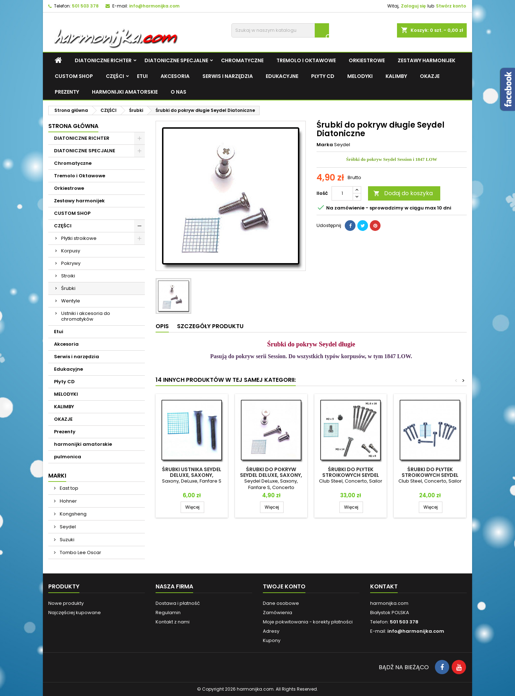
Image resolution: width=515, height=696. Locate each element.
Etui (142, 76)
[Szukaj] (280, 30)
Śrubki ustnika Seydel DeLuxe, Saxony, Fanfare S (191, 475)
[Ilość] (342, 193)
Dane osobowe (281, 603)
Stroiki (68, 275)
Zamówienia (277, 612)
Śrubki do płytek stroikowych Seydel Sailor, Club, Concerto (430, 475)
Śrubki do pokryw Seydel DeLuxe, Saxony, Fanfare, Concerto (271, 475)
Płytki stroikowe (79, 238)
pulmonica (67, 456)
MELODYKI (360, 76)
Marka (325, 145)
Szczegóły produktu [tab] (210, 326)
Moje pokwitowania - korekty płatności (308, 621)
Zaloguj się (413, 6)
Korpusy (70, 250)
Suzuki (66, 539)
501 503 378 (85, 6)
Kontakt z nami (173, 621)
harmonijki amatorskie (125, 91)
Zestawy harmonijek (426, 60)
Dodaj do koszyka (403, 193)
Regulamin (168, 612)
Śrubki (68, 288)
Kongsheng (73, 513)
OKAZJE (430, 76)
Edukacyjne (282, 76)
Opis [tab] (162, 326)
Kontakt (384, 586)
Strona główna (73, 126)
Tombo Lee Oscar (80, 552)
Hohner (68, 501)
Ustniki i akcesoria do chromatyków (85, 316)
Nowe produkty (66, 603)
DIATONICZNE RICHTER (103, 60)
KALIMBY (396, 76)
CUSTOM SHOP (74, 76)
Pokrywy (70, 263)
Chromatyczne (242, 60)
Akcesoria (175, 76)
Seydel (67, 526)
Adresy (271, 631)
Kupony (271, 640)
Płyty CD (322, 76)
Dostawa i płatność (178, 603)
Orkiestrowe (367, 60)
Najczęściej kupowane (74, 612)
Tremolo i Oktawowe (306, 60)
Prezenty (67, 91)
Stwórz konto (451, 6)
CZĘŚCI (115, 76)
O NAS (178, 91)
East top (68, 488)
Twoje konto (284, 586)
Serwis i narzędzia (227, 76)
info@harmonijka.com (154, 6)
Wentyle (70, 300)
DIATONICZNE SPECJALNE (176, 60)
